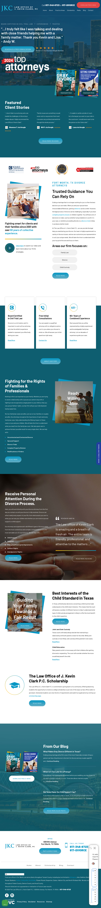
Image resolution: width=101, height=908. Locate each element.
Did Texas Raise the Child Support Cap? (59, 792)
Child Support (12, 538)
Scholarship (71, 10)
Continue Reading (53, 761)
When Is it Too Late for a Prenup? (57, 772)
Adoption (10, 541)
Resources (41, 902)
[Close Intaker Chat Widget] (94, 846)
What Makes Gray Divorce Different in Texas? (61, 751)
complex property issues (61, 215)
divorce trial (86, 221)
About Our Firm (50, 361)
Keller (18, 880)
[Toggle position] (90, 846)
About (51, 10)
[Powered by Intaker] (85, 904)
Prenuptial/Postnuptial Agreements (20, 545)
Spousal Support (13, 441)
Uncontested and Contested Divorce (20, 437)
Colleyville (24, 880)
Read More (60, 276)
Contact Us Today (74, 412)
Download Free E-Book (88, 5)
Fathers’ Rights (12, 548)
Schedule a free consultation (18, 49)
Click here (20, 246)
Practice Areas (60, 10)
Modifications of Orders (15, 451)
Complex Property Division (16, 448)
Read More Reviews (50, 141)
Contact (90, 10)
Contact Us (43, 340)
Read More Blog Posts (56, 811)
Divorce (64, 260)
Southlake (32, 880)
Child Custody (65, 267)
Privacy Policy (22, 902)
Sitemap (49, 902)
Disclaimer (32, 902)
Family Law (65, 252)
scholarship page (35, 696)
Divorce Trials (12, 444)
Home (45, 10)
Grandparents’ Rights (14, 552)
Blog (84, 10)
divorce (77, 208)
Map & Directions (50, 851)
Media (79, 10)
